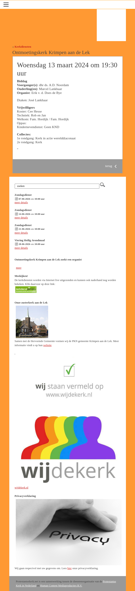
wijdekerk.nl (22, 487)
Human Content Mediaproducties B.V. (61, 585)
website (47, 345)
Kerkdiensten (23, 46)
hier (69, 568)
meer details (21, 202)
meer (18, 267)
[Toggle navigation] (6, 4)
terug (111, 166)
